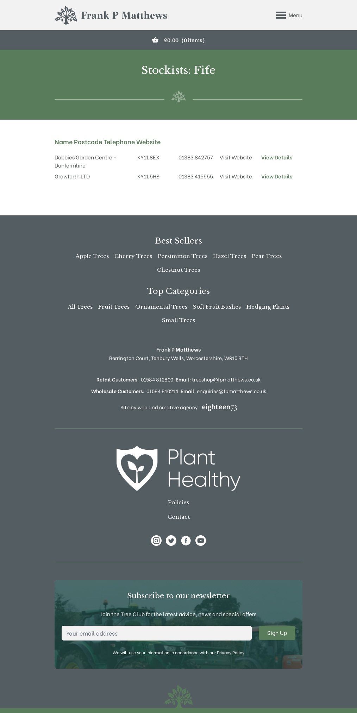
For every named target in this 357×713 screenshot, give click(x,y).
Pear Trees (267, 256)
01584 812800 (157, 379)
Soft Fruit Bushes (217, 306)
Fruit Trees (114, 306)
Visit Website (236, 157)
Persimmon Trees (182, 256)
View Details (276, 157)
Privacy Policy (230, 652)
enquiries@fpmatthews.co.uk (223, 391)
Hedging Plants (267, 306)
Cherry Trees (133, 256)
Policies (178, 502)
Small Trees (178, 320)
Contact (179, 516)
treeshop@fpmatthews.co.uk (218, 379)
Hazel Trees (229, 256)
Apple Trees (92, 256)
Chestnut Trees (178, 269)
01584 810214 (162, 391)
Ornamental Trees (161, 306)
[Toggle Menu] (289, 15)
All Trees (80, 306)
